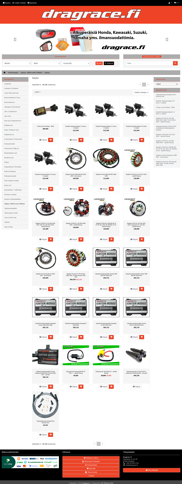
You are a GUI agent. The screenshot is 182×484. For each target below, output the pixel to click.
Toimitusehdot (91, 465)
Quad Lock (7, 185)
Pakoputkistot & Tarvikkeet (12, 167)
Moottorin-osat (9, 157)
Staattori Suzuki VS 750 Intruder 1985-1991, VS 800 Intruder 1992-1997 (76, 275)
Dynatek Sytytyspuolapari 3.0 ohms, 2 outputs (45, 175)
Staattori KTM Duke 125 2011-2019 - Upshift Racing (136, 175)
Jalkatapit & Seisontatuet (12, 107)
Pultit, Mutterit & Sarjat (11, 181)
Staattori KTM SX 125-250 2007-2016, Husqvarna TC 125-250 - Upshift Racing (136, 225)
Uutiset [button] (91, 476)
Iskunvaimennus (9, 102)
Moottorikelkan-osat (10, 153)
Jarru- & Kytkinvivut (10, 111)
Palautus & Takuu (91, 458)
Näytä (43, 140)
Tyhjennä (109, 63)
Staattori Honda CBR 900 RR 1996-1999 (106, 175)
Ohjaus (6, 162)
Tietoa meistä (91, 472)
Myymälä (91, 469)
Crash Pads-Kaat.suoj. (11, 93)
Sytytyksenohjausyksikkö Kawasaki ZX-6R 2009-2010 (106, 324)
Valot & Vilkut (8, 227)
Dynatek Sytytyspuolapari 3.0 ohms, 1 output (136, 127)
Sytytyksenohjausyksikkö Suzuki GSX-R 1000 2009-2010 (136, 324)
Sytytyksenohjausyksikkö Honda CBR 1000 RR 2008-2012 (106, 274)
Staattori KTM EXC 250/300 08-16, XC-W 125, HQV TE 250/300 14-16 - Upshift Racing (106, 225)
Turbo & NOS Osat (10, 217)
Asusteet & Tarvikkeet (11, 88)
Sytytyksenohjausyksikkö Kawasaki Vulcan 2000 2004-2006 (45, 324)
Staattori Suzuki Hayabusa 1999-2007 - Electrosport (45, 274)
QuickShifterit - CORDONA (12, 190)
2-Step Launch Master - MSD (45, 126)
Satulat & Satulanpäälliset (12, 199)
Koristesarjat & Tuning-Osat (13, 139)
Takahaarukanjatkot (10, 208)
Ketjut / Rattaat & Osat (11, 130)
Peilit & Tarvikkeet (10, 171)
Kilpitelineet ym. (9, 134)
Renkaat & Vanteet (10, 194)
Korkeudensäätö (9, 144)
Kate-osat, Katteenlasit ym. (13, 121)
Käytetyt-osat (8, 125)
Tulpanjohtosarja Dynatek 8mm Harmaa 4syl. (45, 421)
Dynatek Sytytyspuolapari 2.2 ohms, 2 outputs (106, 127)
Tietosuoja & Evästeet (91, 461)
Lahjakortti (7, 84)
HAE (99, 63)
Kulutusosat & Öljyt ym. (11, 148)
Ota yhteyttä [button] (152, 470)
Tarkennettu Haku (151, 56)
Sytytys (47, 72)
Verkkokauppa (13, 72)
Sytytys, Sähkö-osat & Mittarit (31, 72)
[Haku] (149, 63)
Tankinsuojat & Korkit (11, 213)
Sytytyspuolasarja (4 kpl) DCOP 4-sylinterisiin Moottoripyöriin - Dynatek (136, 372)
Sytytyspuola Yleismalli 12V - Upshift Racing (106, 372)
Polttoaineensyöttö (10, 176)
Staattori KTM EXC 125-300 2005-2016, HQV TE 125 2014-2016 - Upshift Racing (45, 225)
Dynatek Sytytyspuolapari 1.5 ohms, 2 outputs (75, 127)
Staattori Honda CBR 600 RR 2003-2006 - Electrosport (76, 175)
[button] (170, 3)
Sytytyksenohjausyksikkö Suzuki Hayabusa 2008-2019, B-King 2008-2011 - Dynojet (45, 373)
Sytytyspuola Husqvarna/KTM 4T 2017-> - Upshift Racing (75, 372)
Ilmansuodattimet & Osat (12, 97)
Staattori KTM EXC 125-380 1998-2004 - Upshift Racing (76, 224)
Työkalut (7, 222)
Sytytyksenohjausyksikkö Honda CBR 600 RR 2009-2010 (136, 274)
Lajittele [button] (37, 92)
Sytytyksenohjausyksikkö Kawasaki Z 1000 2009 (76, 324)
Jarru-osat (7, 116)
